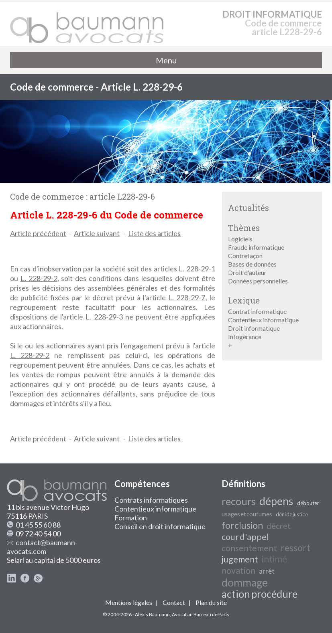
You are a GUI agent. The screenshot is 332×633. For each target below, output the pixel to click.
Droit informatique (254, 328)
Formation (130, 517)
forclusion (242, 525)
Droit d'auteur (247, 272)
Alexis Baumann (152, 614)
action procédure (259, 594)
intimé (274, 559)
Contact (174, 602)
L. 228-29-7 (186, 297)
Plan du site (211, 602)
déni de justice (292, 514)
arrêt (267, 571)
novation (238, 570)
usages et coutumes (247, 514)
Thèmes (244, 227)
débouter (308, 503)
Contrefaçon (245, 255)
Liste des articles (154, 233)
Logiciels (240, 239)
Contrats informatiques (151, 499)
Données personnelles (258, 281)
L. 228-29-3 (104, 316)
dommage (245, 582)
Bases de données (252, 264)
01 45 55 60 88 (38, 524)
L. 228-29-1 (197, 268)
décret (279, 525)
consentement (249, 548)
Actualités (248, 207)
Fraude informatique (256, 247)
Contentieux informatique (263, 320)
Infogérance (244, 336)
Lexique (244, 300)
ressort (295, 547)
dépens (276, 501)
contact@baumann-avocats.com (42, 547)
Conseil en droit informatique (160, 526)
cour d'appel (245, 537)
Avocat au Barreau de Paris (200, 614)
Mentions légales (128, 602)
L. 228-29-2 (38, 278)
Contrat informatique (257, 311)
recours (239, 501)
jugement (240, 559)
